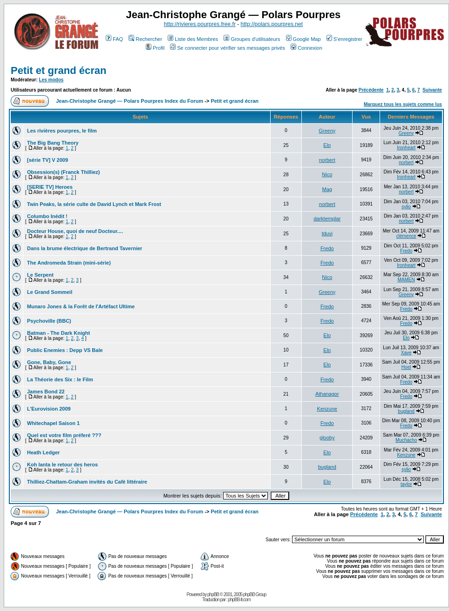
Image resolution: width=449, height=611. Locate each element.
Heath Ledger (43, 452)
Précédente (371, 90)
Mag (327, 189)
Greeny (327, 130)
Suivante (432, 90)
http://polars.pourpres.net (272, 24)
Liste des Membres (193, 39)
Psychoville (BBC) (49, 321)
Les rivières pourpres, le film (62, 130)
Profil (155, 48)
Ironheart (406, 147)
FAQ (114, 39)
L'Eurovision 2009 (49, 409)
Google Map (303, 39)
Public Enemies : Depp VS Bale (65, 350)
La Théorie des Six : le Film (60, 379)
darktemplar (326, 218)
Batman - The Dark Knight (58, 333)
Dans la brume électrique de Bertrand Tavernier (84, 248)
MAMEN (406, 279)
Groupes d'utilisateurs (252, 39)
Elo (327, 145)
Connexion (306, 48)
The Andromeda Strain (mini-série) (69, 263)
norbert (327, 160)
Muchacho (406, 440)
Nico (327, 174)
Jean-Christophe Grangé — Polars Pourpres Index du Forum (129, 101)
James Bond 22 (46, 391)
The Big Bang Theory (53, 143)
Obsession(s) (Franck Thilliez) (63, 172)
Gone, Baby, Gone (49, 362)
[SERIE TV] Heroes (50, 187)
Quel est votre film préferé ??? (64, 435)
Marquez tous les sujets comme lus (403, 104)
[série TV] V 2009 (47, 160)
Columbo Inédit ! (47, 216)
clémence (406, 236)
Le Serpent (40, 275)
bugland (406, 411)
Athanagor (327, 394)
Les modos (51, 79)
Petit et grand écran (58, 70)
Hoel (406, 367)
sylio (406, 206)
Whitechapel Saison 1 (53, 423)
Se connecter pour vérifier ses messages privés (227, 48)
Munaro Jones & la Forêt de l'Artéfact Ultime (81, 306)
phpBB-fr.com (239, 599)
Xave (406, 352)
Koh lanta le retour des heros (62, 464)
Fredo (327, 248)
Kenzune (327, 409)
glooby (327, 437)
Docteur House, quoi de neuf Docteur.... (75, 231)
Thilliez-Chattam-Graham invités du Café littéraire (87, 482)
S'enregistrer (344, 39)
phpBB (213, 594)
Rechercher (145, 39)
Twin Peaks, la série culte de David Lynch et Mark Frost (94, 204)
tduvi (327, 233)
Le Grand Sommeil (49, 292)
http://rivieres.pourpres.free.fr (200, 24)
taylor (406, 484)
